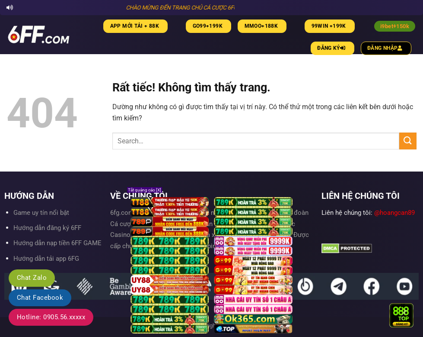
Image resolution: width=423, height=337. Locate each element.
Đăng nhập (386, 48)
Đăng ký (332, 48)
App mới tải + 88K (134, 26)
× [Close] (403, 305)
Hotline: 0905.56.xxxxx (51, 317)
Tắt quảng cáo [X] (144, 190)
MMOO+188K (261, 26)
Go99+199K (208, 26)
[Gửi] (408, 141)
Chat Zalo (32, 278)
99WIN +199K (329, 26)
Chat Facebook (40, 297)
